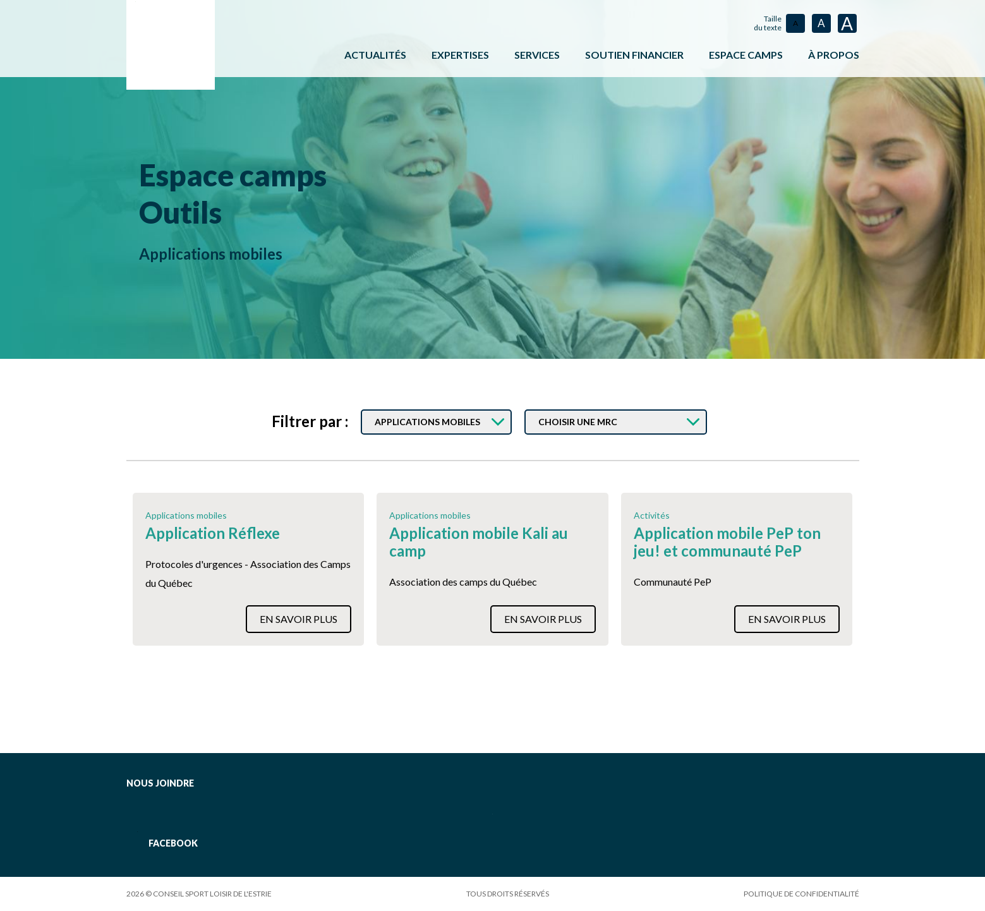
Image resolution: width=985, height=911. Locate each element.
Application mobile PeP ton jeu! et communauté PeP (727, 542)
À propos (833, 55)
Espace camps (241, 174)
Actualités (375, 55)
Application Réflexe (212, 533)
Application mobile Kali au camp (478, 542)
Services (537, 55)
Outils (184, 211)
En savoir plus (298, 619)
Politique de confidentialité (801, 893)
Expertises (460, 55)
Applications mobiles (210, 253)
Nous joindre (160, 783)
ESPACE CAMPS (746, 55)
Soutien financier (634, 55)
